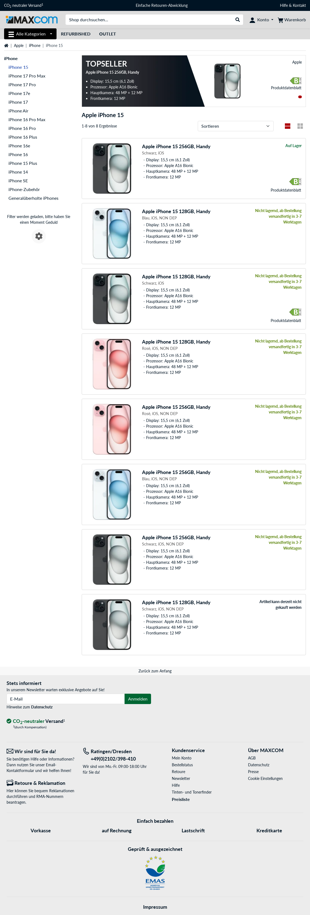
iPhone (34, 45)
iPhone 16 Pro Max (26, 119)
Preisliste (181, 799)
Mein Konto (181, 758)
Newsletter (181, 778)
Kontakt (299, 5)
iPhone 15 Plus (22, 163)
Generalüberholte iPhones (33, 198)
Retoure (178, 771)
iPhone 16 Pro (22, 128)
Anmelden (137, 698)
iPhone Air (18, 110)
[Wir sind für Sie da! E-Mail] (41, 751)
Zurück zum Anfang (155, 671)
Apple (18, 45)
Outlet (107, 33)
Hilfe (284, 5)
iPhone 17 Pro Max (26, 75)
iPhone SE (18, 180)
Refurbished (75, 33)
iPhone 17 (18, 102)
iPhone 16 (18, 154)
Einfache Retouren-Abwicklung (162, 5)
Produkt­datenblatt (286, 87)
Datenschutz (41, 707)
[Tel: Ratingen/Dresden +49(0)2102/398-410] (117, 755)
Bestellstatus (182, 764)
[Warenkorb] (292, 19)
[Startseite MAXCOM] (31, 19)
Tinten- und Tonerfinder (192, 792)
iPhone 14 (18, 171)
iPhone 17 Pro (22, 84)
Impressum (155, 907)
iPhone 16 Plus (22, 136)
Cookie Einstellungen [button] (265, 778)
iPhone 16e (19, 145)
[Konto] (261, 19)
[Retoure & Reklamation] (41, 783)
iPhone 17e (19, 93)
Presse (253, 771)
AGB (252, 758)
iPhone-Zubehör (24, 189)
